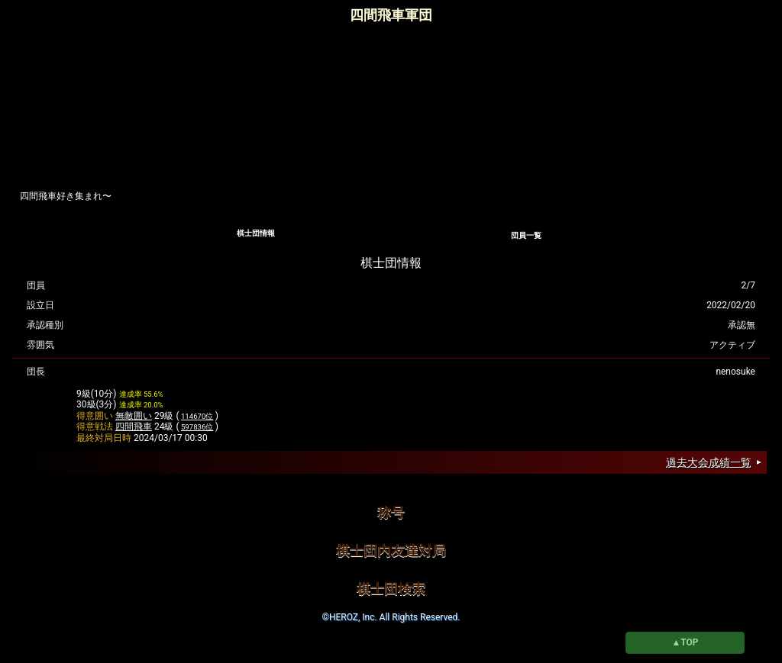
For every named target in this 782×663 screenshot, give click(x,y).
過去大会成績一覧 (708, 462)
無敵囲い (133, 415)
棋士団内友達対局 (391, 550)
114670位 (197, 416)
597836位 (197, 427)
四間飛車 (133, 426)
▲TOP (684, 642)
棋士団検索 (391, 589)
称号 (391, 512)
